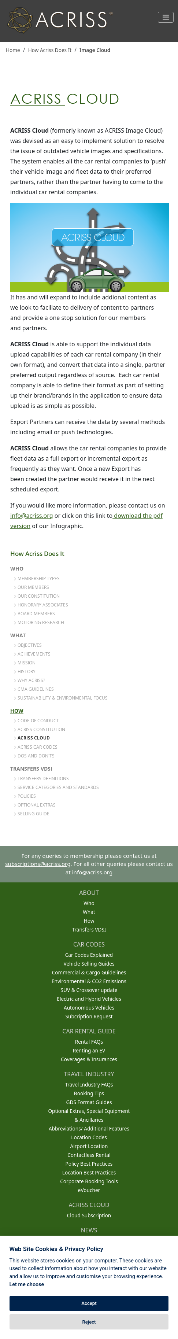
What (18, 635)
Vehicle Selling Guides (89, 963)
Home (13, 50)
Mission (25, 662)
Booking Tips (89, 1093)
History (25, 671)
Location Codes (89, 1137)
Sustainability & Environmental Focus (61, 698)
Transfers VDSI (31, 769)
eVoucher (89, 1190)
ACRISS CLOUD (88, 1205)
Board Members (34, 613)
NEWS (89, 1230)
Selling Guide (31, 813)
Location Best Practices (89, 1172)
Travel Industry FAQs (89, 1084)
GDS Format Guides (89, 1102)
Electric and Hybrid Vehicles (89, 998)
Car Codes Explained (89, 954)
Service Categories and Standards (56, 787)
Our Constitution (37, 596)
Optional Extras (35, 805)
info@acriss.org (31, 516)
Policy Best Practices (89, 1163)
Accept (88, 1303)
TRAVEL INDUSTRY (89, 1074)
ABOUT (89, 893)
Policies (25, 796)
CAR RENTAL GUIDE (88, 1031)
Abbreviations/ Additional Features (89, 1128)
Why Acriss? (29, 680)
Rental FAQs (89, 1041)
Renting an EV (89, 1050)
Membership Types (37, 578)
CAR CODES (89, 944)
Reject (89, 1322)
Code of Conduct (36, 720)
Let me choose (27, 1284)
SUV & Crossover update (89, 989)
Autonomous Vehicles (89, 1007)
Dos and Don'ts (34, 756)
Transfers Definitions (41, 778)
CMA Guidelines (34, 689)
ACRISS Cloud (32, 738)
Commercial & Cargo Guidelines (89, 972)
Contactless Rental (88, 1154)
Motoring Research (39, 622)
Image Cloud (94, 50)
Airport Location (89, 1146)
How (16, 711)
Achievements (32, 654)
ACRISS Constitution (39, 729)
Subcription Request (89, 1016)
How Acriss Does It (50, 50)
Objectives (28, 645)
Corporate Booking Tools (89, 1181)
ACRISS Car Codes (36, 747)
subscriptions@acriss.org (37, 863)
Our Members (31, 587)
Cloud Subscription (89, 1215)
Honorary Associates (41, 605)
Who (16, 569)
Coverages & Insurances (89, 1059)
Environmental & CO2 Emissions (89, 981)
